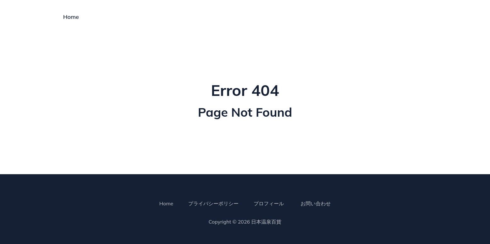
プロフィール (269, 203)
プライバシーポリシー (213, 203)
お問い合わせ (316, 203)
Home (71, 16)
